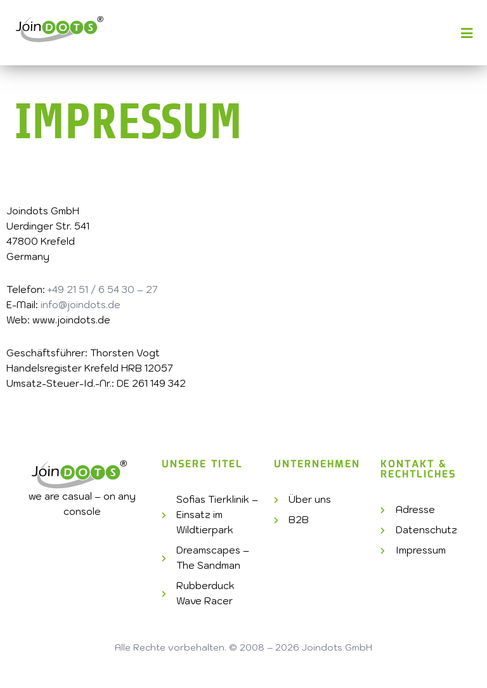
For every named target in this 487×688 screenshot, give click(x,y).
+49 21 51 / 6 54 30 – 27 (103, 289)
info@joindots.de (80, 305)
